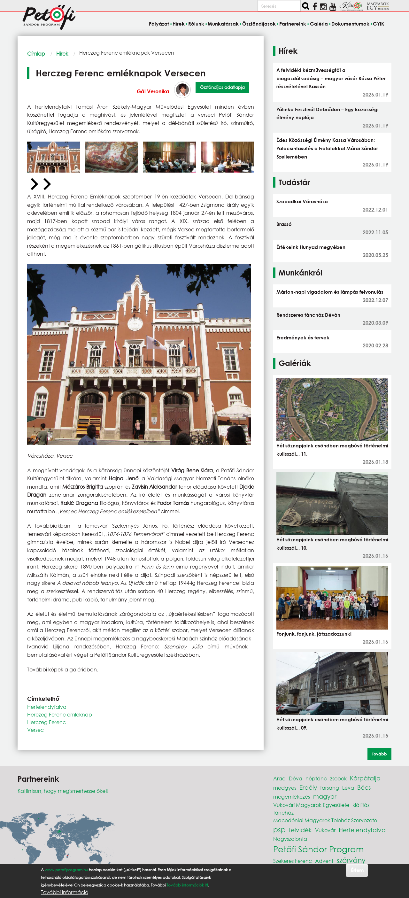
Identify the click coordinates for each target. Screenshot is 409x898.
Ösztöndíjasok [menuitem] (259, 24)
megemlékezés (291, 796)
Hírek (62, 53)
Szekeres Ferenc (292, 860)
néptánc (316, 778)
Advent (324, 860)
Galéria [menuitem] (319, 24)
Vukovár (325, 830)
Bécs (364, 787)
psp (279, 829)
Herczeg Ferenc (46, 722)
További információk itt (187, 885)
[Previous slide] (33, 184)
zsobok (338, 778)
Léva (348, 787)
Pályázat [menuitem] (159, 24)
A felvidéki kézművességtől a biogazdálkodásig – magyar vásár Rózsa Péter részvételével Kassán (331, 78)
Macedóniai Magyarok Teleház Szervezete (325, 820)
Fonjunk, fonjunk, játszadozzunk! (313, 634)
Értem (357, 870)
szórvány (351, 860)
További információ (64, 892)
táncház (283, 812)
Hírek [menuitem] (179, 24)
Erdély (308, 787)
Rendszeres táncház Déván (308, 315)
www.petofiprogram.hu (66, 869)
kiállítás (360, 804)
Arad (279, 778)
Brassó (284, 224)
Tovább (379, 753)
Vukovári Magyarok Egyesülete (311, 804)
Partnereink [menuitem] (292, 24)
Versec (35, 729)
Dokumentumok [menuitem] (350, 24)
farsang (329, 787)
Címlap (36, 53)
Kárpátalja (365, 778)
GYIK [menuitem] (378, 24)
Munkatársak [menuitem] (223, 24)
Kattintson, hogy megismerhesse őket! (63, 790)
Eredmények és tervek (302, 337)
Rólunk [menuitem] (196, 24)
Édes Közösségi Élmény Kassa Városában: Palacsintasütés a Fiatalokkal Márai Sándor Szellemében (327, 148)
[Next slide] (46, 184)
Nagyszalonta (290, 838)
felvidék (300, 829)
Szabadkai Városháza (302, 201)
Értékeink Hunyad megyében (310, 247)
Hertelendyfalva (46, 706)
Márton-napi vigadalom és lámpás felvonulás (329, 292)
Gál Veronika (153, 91)
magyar (324, 796)
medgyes (284, 787)
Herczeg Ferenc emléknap (59, 714)
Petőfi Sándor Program (318, 849)
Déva (295, 778)
